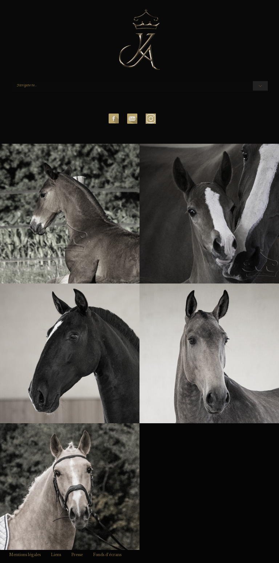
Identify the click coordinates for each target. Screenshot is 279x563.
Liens (56, 554)
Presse (77, 554)
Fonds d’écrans (107, 554)
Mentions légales (25, 554)
